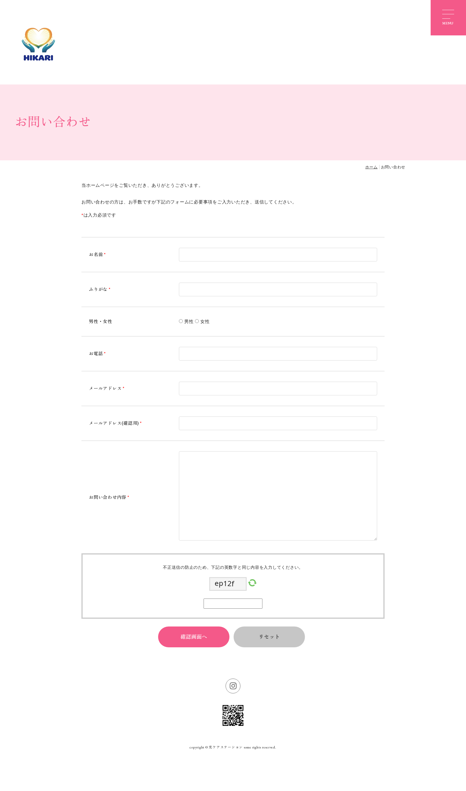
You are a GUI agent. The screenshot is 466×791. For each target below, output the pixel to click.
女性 (205, 321)
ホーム (371, 167)
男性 (189, 321)
